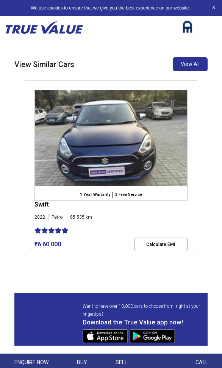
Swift (41, 204)
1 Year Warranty (95, 194)
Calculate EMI (160, 244)
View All (190, 64)
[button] (26, 262)
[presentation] (27, 169)
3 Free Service (128, 194)
